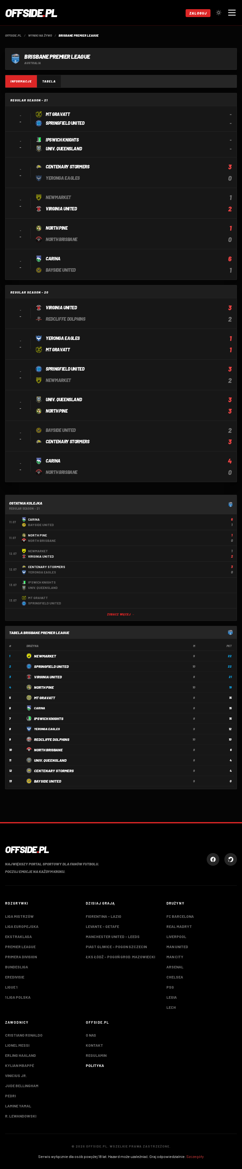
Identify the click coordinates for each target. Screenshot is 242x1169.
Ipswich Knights (48, 718)
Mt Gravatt (44, 697)
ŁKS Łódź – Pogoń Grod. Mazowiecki (120, 956)
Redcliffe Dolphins (51, 739)
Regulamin (96, 1055)
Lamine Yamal (18, 1106)
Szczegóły (195, 1156)
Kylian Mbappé (19, 1065)
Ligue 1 (11, 987)
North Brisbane (48, 750)
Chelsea (174, 977)
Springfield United (51, 666)
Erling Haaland (20, 1055)
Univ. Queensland (50, 760)
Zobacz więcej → (121, 614)
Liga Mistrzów (19, 916)
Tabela (49, 81)
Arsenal (174, 967)
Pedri (10, 1095)
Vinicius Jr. (16, 1075)
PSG (170, 987)
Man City (174, 956)
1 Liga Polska (18, 997)
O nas (91, 1035)
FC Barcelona (180, 916)
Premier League (20, 946)
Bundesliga (16, 967)
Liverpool (176, 936)
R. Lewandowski (20, 1116)
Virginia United (48, 677)
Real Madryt (179, 926)
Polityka (95, 1065)
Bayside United (47, 781)
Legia (171, 997)
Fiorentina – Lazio (103, 916)
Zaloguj (198, 13)
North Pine (44, 687)
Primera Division (21, 956)
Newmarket (45, 656)
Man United (177, 946)
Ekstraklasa (18, 936)
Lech (171, 1007)
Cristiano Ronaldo (24, 1035)
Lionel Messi (17, 1045)
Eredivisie (14, 977)
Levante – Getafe (102, 926)
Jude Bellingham (21, 1085)
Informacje (21, 81)
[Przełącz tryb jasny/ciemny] (218, 12)
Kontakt (94, 1045)
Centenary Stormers (54, 770)
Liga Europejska (21, 926)
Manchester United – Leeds (113, 936)
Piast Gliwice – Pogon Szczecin (116, 946)
